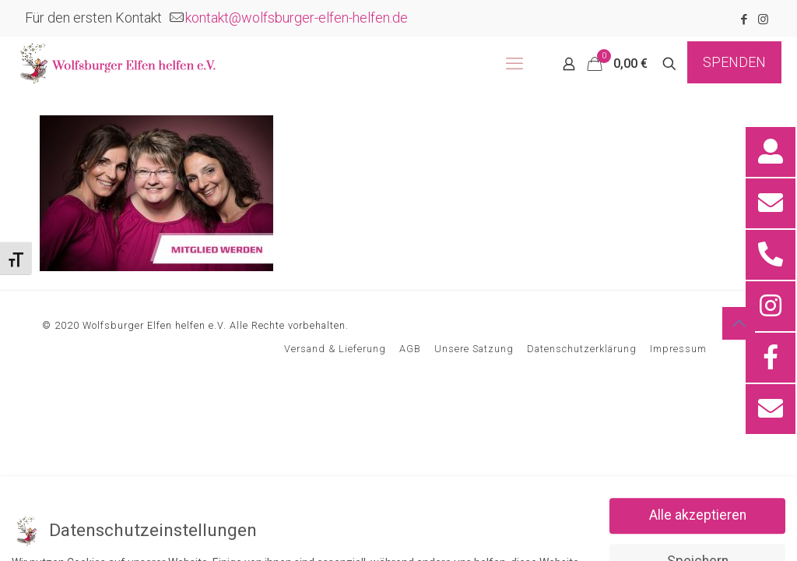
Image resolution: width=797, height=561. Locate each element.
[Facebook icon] (744, 19)
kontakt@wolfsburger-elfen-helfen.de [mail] (296, 17)
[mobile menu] (514, 64)
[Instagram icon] (763, 19)
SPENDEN (734, 62)
